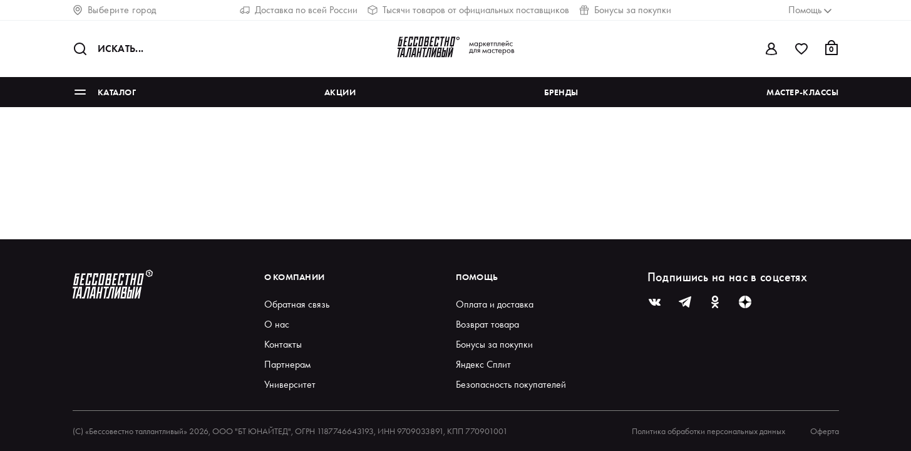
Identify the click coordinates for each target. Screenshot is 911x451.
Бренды (561, 92)
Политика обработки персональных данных (708, 431)
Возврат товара (487, 324)
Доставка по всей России (299, 9)
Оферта (824, 431)
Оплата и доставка (494, 304)
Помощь (477, 277)
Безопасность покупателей (511, 384)
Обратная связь (296, 304)
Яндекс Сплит (483, 364)
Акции (340, 92)
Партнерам (287, 364)
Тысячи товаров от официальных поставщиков (468, 9)
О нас (276, 324)
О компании (294, 277)
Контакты (283, 344)
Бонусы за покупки (625, 9)
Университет (290, 384)
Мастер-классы (802, 92)
